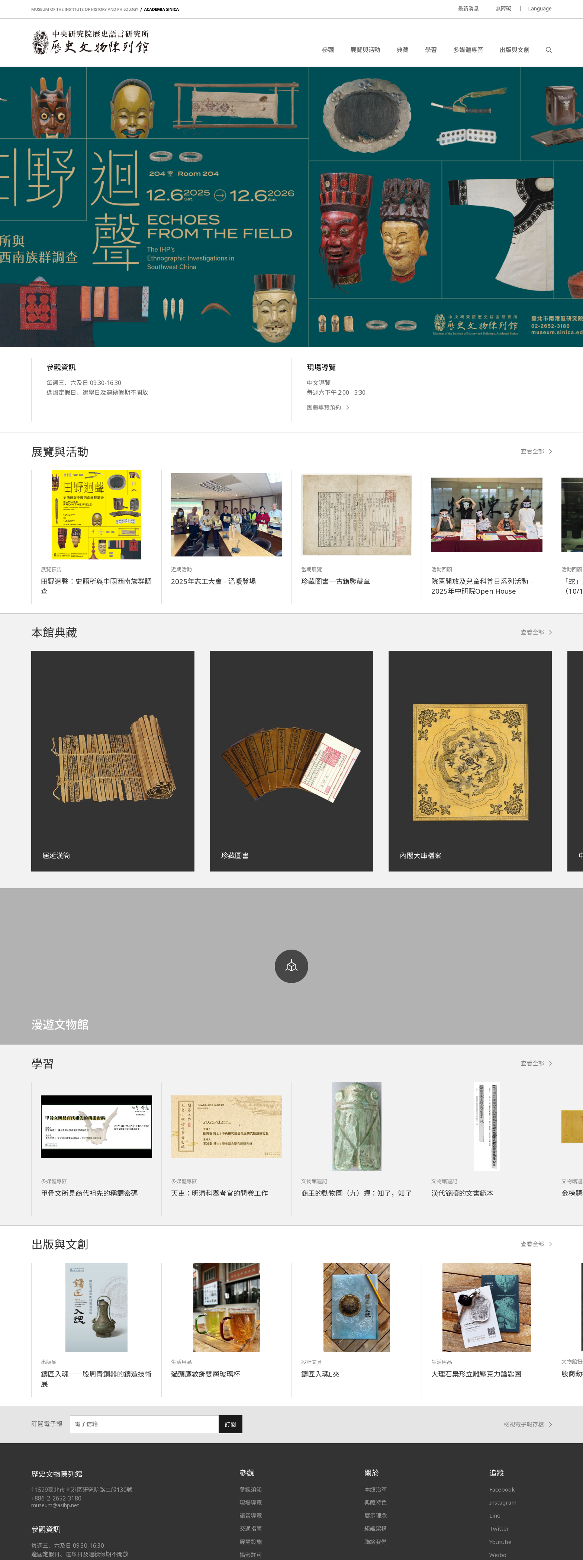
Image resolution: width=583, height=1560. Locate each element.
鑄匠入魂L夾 (320, 1373)
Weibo (497, 1555)
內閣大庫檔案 (420, 855)
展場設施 (250, 1541)
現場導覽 (250, 1502)
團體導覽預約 (328, 407)
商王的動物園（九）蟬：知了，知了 (356, 1193)
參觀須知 (250, 1489)
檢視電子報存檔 (528, 1424)
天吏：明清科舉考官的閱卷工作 (219, 1193)
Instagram (502, 1502)
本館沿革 (375, 1489)
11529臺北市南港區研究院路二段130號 (81, 1490)
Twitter (499, 1528)
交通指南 (250, 1528)
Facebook (502, 1489)
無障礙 (503, 8)
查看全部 (536, 451)
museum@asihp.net (55, 1505)
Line (494, 1515)
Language (540, 8)
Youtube (500, 1541)
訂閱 (230, 1424)
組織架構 (375, 1528)
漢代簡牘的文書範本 (462, 1193)
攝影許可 (250, 1555)
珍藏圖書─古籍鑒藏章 (335, 581)
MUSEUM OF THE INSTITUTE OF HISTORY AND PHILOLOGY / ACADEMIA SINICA (105, 9)
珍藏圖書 (235, 855)
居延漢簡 (56, 855)
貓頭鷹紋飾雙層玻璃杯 (205, 1373)
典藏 (403, 50)
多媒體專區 (468, 50)
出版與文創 (514, 50)
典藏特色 (375, 1502)
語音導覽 (250, 1515)
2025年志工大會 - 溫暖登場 (213, 581)
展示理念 (375, 1515)
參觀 (328, 50)
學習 (431, 50)
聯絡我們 (375, 1541)
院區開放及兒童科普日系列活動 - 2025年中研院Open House (482, 586)
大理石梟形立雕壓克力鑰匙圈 (476, 1373)
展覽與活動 (365, 50)
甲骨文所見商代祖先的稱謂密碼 (89, 1193)
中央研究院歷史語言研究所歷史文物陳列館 (90, 42)
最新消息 (468, 8)
